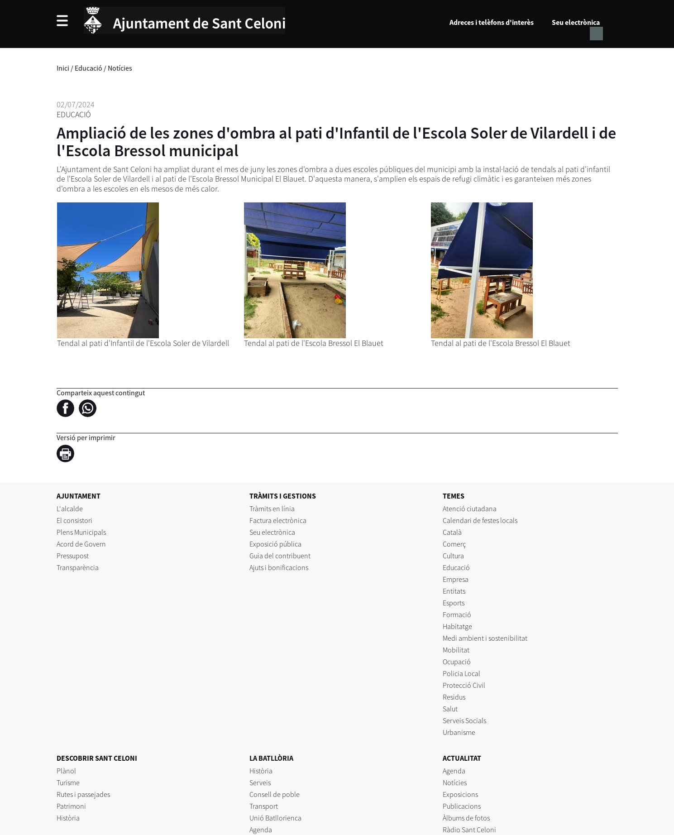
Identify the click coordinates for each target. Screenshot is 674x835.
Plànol (66, 770)
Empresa (455, 579)
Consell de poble (274, 794)
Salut (450, 708)
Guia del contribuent (280, 555)
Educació (88, 67)
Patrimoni (71, 806)
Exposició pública (275, 543)
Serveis (260, 782)
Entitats (454, 590)
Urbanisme (459, 732)
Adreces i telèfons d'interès (491, 22)
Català (452, 532)
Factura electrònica (277, 520)
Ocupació (457, 661)
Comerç (454, 543)
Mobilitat (456, 649)
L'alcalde (70, 508)
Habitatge (457, 626)
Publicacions (462, 806)
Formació (457, 614)
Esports (453, 602)
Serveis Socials (464, 720)
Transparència (78, 567)
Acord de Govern (81, 543)
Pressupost (73, 555)
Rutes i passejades (83, 794)
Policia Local (461, 673)
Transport (263, 806)
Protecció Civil (464, 685)
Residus (454, 696)
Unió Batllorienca (275, 817)
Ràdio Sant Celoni (469, 829)
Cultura (453, 555)
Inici (63, 67)
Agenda (260, 829)
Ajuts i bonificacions (278, 567)
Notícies (120, 67)
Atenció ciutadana (470, 508)
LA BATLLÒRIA (271, 758)
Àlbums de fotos (466, 817)
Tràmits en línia (272, 508)
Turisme (68, 782)
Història (68, 817)
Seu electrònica (576, 22)
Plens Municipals (81, 532)
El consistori (74, 520)
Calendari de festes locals (480, 520)
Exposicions (460, 794)
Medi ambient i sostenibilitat (485, 638)
